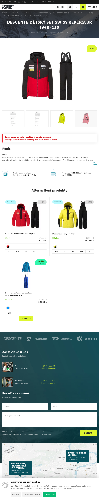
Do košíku (26, 319)
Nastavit (16, 494)
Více (95, 163)
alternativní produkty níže (27, 140)
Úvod (4, 13)
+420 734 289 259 (47, 2)
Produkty (15, 13)
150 (81, 251)
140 (34, 251)
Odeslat (88, 433)
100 (9, 313)
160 (89, 251)
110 (9, 251)
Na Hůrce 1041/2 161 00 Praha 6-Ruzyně (20, 468)
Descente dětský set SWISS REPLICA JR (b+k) (74, 13)
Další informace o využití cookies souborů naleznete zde (52, 488)
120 (17, 251)
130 (25, 251)
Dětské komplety (44, 13)
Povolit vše (49, 494)
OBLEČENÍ (28, 13)
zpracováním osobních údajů (41, 432)
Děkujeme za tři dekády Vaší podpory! (77, 456)
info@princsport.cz (28, 2)
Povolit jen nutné (32, 494)
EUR (58, 7)
